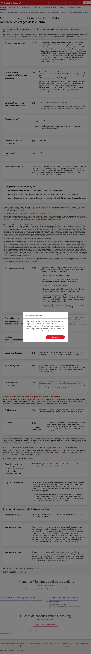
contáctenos (38, 328)
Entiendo (55, 337)
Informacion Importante (34, 315)
